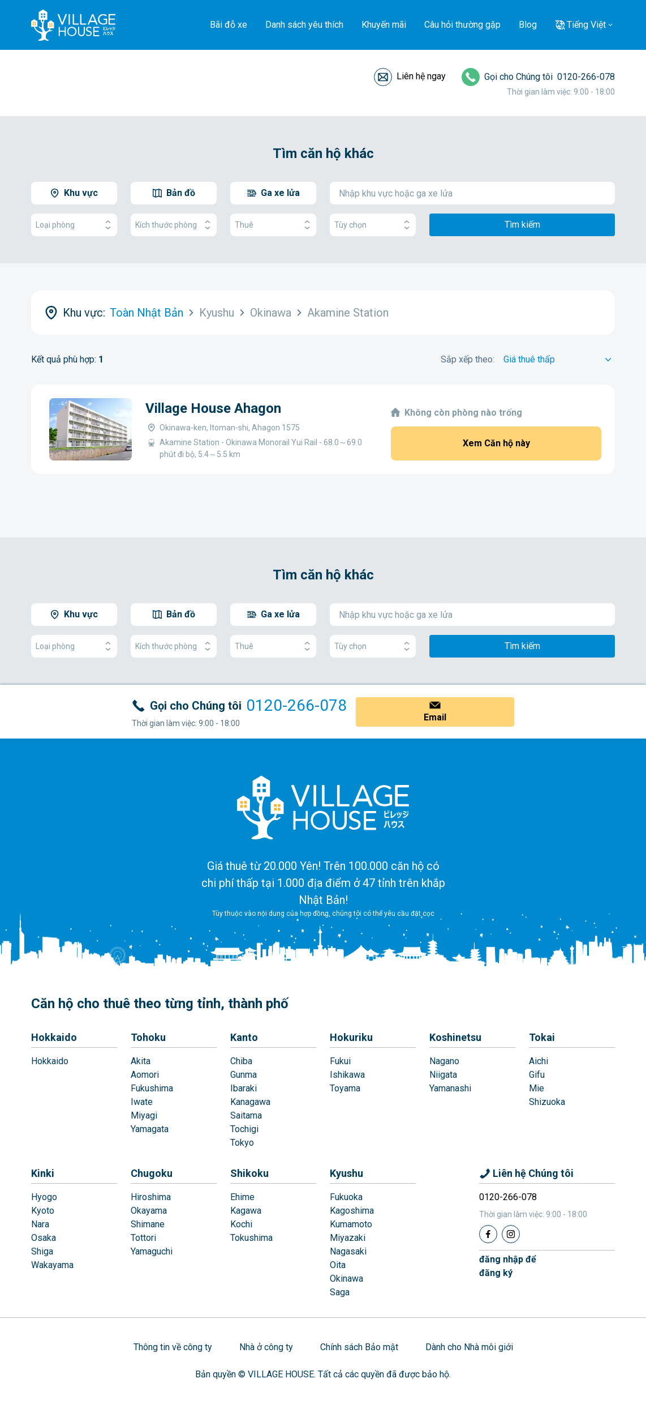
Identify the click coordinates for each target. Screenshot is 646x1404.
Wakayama (52, 1265)
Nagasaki (348, 1251)
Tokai (542, 1037)
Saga (340, 1292)
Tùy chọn (372, 225)
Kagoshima (352, 1210)
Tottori (143, 1237)
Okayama (149, 1210)
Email (435, 717)
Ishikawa (347, 1074)
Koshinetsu (455, 1037)
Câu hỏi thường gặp (462, 24)
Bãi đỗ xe (228, 24)
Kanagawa (250, 1101)
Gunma (243, 1074)
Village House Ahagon (213, 408)
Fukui (340, 1061)
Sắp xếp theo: (467, 359)
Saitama (246, 1115)
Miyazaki (347, 1237)
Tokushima (251, 1237)
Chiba (241, 1061)
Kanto (244, 1037)
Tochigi (244, 1129)
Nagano (444, 1061)
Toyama (345, 1088)
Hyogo (44, 1197)
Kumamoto (351, 1224)
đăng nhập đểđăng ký (507, 1266)
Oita (338, 1265)
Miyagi (144, 1115)
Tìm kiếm (522, 224)
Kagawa (245, 1210)
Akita (140, 1061)
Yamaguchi (152, 1251)
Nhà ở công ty (266, 1347)
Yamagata (150, 1129)
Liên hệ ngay (421, 76)
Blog (528, 24)
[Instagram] (511, 1234)
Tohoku (148, 1037)
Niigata (443, 1074)
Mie (536, 1088)
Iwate (142, 1101)
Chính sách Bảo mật (359, 1347)
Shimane (148, 1224)
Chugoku (152, 1173)
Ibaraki (243, 1088)
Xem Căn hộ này (496, 443)
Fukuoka (346, 1197)
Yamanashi (450, 1088)
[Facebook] (488, 1234)
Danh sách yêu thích (304, 24)
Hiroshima (151, 1197)
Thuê (273, 225)
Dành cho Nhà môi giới (469, 1347)
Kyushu (346, 1173)
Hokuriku (351, 1037)
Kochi (241, 1224)
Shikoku (249, 1173)
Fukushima (152, 1088)
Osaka (43, 1237)
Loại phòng (74, 225)
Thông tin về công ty (172, 1347)
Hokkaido (54, 1037)
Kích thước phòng (173, 225)
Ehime (242, 1197)
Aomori (145, 1074)
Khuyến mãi (383, 24)
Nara (40, 1224)
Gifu (537, 1074)
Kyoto (42, 1210)
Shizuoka (547, 1101)
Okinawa (346, 1278)
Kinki (42, 1173)
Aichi (538, 1061)
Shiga (42, 1251)
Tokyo (242, 1142)
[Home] (323, 807)
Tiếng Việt (586, 24)
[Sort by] (559, 359)
